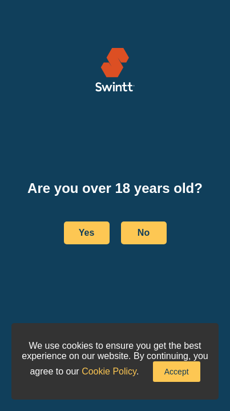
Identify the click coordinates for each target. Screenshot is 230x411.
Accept (176, 371)
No (144, 232)
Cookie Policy (109, 371)
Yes (87, 232)
